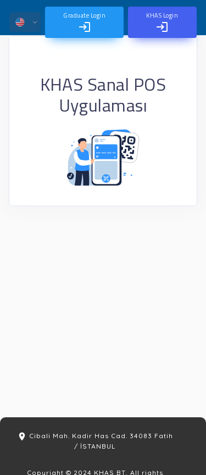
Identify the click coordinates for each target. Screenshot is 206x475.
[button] (25, 22)
